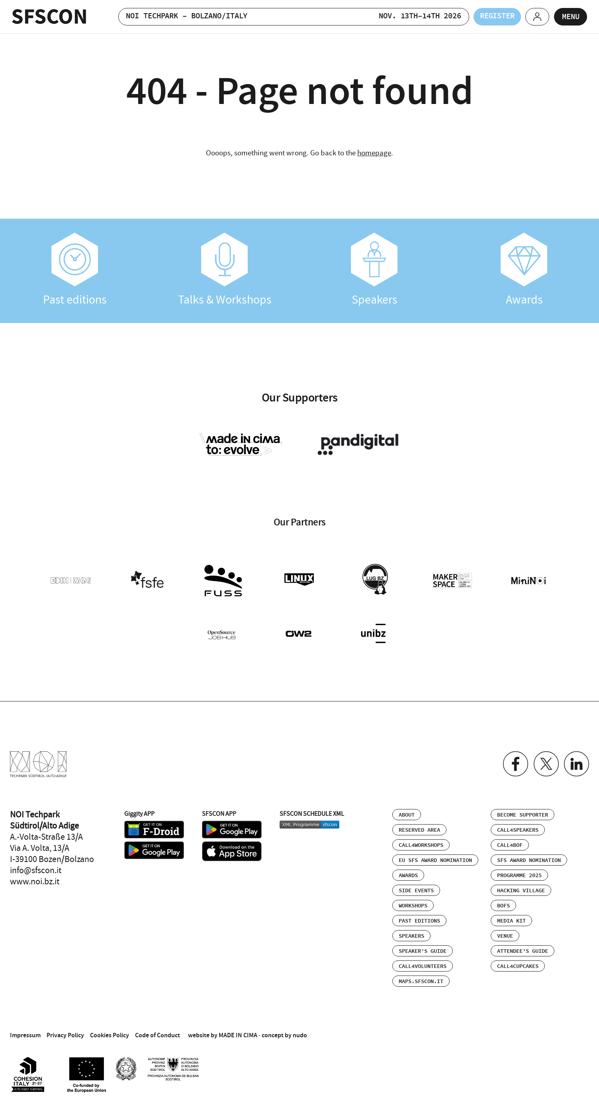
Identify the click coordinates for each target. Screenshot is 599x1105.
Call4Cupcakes (517, 965)
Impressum (25, 1033)
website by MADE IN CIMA (222, 1033)
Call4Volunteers (422, 965)
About (407, 813)
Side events (416, 889)
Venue (505, 934)
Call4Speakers (517, 829)
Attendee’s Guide (522, 950)
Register (491, 17)
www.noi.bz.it (34, 880)
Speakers (374, 270)
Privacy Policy (65, 1033)
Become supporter (522, 813)
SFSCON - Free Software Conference (49, 16)
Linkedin (576, 763)
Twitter (545, 763)
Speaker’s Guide (422, 950)
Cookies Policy (109, 1033)
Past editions (75, 270)
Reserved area (419, 829)
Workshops (413, 904)
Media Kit (511, 919)
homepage (374, 153)
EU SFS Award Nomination (435, 859)
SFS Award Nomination (529, 859)
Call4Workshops (421, 844)
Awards (524, 270)
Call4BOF (510, 844)
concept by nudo (284, 1033)
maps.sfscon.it (421, 980)
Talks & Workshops (225, 270)
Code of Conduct (157, 1033)
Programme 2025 (519, 874)
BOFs (503, 904)
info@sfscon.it (35, 868)
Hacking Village (521, 889)
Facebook (514, 763)
